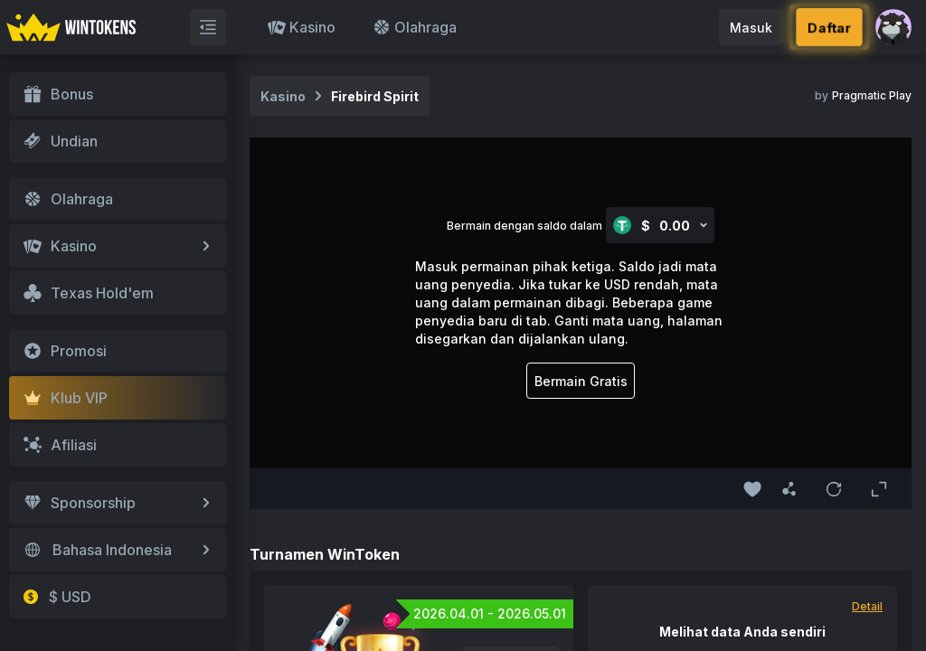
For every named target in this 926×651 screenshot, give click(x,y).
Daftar (830, 27)
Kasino (301, 27)
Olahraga (415, 27)
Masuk (751, 27)
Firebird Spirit (375, 96)
